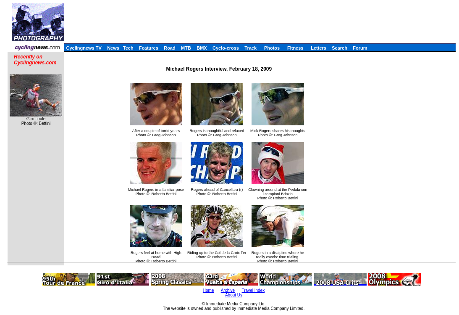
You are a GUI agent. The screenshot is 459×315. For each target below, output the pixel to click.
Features (148, 47)
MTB (186, 47)
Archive (228, 290)
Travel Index (253, 290)
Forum (360, 47)
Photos (272, 47)
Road (170, 47)
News (113, 47)
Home (208, 290)
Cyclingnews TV (83, 47)
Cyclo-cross (225, 47)
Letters (318, 47)
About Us (233, 295)
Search (339, 47)
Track (250, 47)
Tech (128, 47)
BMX (202, 47)
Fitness (295, 47)
